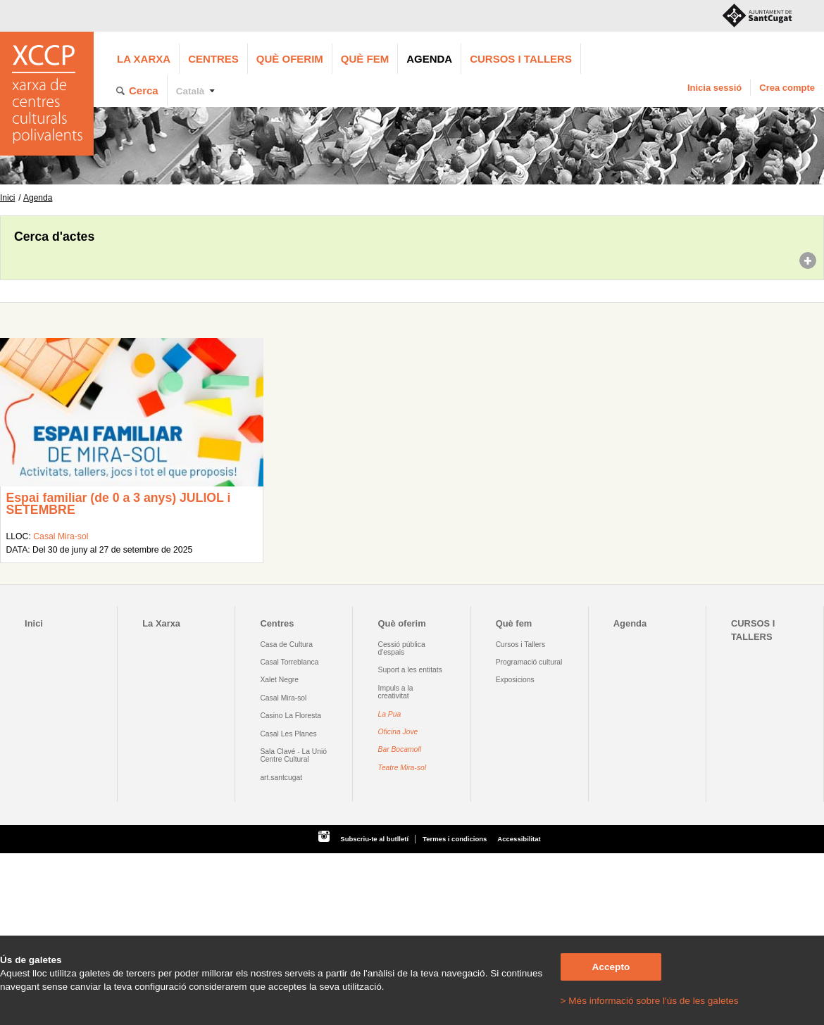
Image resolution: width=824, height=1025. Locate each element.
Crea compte (787, 87)
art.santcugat (281, 777)
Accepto (611, 967)
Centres (213, 59)
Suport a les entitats (410, 670)
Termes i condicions (455, 839)
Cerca (143, 90)
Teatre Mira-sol (402, 768)
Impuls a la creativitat (395, 692)
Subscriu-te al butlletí (374, 839)
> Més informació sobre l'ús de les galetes (650, 1000)
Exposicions (515, 680)
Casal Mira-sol (60, 536)
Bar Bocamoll (399, 749)
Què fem (365, 59)
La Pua (389, 714)
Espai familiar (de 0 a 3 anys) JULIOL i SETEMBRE (118, 504)
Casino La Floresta (290, 715)
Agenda (429, 59)
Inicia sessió (714, 87)
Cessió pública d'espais (401, 648)
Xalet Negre (279, 680)
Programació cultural (529, 662)
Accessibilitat (518, 839)
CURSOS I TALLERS (521, 59)
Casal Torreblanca (289, 662)
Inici (7, 198)
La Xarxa (143, 59)
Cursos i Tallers (520, 644)
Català (190, 91)
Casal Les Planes (288, 734)
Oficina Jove (398, 732)
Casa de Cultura (286, 644)
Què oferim (289, 59)
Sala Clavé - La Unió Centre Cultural (293, 755)
